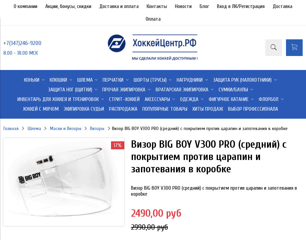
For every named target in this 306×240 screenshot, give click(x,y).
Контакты (157, 6)
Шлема (34, 128)
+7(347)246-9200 (22, 43)
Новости (183, 6)
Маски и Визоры (65, 128)
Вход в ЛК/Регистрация (241, 6)
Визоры (97, 128)
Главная (11, 128)
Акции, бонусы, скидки (68, 6)
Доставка (282, 6)
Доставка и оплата (119, 6)
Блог (204, 6)
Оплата (153, 19)
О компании (25, 6)
